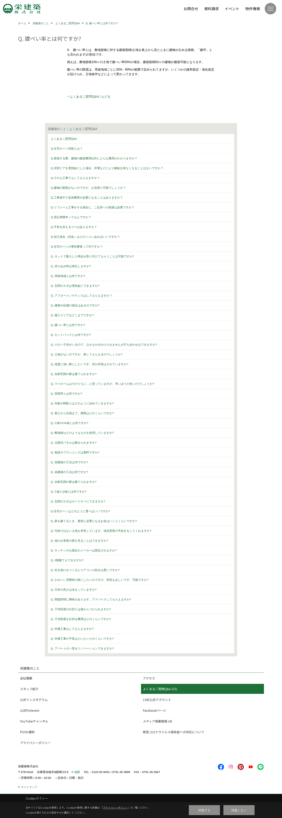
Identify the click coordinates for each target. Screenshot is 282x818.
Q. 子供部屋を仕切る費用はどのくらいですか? (81, 619)
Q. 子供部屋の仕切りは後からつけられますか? (81, 609)
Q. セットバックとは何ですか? (71, 334)
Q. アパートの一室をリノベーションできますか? (82, 648)
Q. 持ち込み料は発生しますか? (71, 266)
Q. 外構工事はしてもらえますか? (72, 628)
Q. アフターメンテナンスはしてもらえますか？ (81, 295)
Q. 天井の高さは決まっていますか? (73, 589)
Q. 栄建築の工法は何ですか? (69, 462)
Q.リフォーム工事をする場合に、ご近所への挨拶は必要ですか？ (92, 207)
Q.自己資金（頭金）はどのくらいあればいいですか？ (85, 236)
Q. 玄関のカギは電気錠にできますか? (75, 285)
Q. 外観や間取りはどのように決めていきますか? (82, 403)
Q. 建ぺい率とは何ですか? (68, 325)
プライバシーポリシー (35, 742)
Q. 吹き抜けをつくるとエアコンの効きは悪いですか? (85, 570)
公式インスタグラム (34, 699)
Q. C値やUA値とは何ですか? (69, 423)
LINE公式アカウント (157, 699)
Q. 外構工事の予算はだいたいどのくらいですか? (82, 638)
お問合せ (191, 8)
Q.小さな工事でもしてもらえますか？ (75, 178)
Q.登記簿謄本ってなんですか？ (71, 217)
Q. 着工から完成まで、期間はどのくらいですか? (82, 413)
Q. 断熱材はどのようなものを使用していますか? (82, 432)
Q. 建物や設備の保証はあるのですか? (75, 305)
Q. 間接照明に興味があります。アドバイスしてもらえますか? (91, 599)
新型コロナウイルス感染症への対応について (173, 732)
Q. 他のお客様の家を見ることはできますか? (79, 540)
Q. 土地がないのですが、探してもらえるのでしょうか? (86, 354)
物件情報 (252, 8)
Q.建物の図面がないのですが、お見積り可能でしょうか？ (88, 187)
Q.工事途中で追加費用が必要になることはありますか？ (87, 197)
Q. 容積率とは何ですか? (66, 393)
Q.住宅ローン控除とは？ (67, 148)
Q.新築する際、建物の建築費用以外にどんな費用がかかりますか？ (94, 158)
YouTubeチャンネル (34, 721)
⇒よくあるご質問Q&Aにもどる (88, 96)
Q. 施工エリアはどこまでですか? (72, 315)
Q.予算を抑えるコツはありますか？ (74, 227)
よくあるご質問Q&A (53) (160, 689)
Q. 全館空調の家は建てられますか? (73, 374)
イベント (232, 8)
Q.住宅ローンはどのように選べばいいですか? (80, 511)
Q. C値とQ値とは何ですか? (68, 491)
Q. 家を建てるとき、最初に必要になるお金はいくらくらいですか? (94, 521)
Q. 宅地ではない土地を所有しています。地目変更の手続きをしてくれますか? (101, 530)
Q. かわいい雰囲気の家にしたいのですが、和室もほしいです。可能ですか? (99, 579)
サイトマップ (29, 787)
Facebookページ (154, 710)
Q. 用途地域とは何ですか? (68, 276)
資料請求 (211, 8)
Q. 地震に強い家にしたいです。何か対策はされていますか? (89, 364)
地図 (77, 772)
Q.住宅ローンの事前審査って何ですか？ (77, 246)
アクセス (149, 678)
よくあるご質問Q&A (64, 138)
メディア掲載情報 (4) (157, 721)
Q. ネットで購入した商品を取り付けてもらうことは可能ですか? (92, 256)
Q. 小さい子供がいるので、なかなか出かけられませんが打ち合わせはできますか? (104, 344)
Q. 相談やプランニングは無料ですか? (75, 452)
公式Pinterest (29, 710)
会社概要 (26, 678)
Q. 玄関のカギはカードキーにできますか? (78, 501)
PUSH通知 (27, 732)
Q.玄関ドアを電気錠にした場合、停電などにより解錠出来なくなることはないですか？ (107, 168)
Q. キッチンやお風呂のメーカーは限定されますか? (84, 550)
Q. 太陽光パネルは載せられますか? (73, 442)
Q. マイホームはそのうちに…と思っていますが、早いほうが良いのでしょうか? (102, 383)
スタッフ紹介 (29, 689)
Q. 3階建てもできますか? (67, 560)
